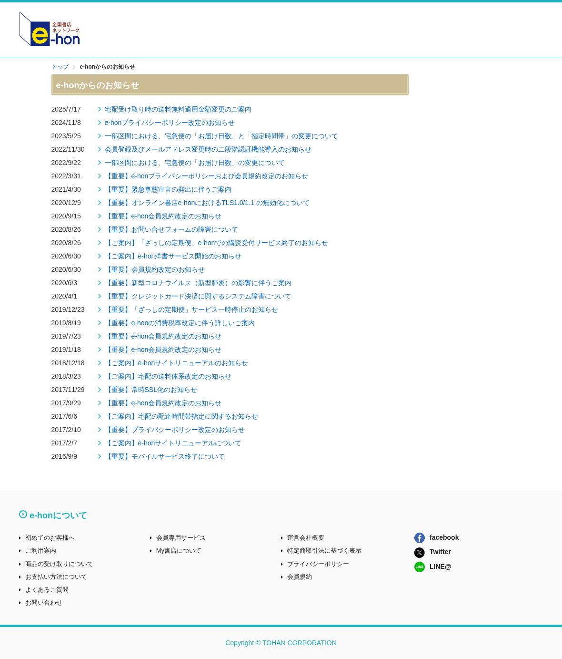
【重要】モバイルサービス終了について (165, 456)
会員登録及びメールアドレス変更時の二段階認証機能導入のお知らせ (208, 149)
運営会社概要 (305, 537)
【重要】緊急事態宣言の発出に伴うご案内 (168, 189)
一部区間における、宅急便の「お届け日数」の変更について (195, 162)
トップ (60, 66)
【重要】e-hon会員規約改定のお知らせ (163, 216)
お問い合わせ (43, 602)
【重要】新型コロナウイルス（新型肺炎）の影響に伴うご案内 (198, 283)
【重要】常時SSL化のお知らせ (151, 389)
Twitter (432, 552)
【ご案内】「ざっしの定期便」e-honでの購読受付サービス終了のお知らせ (217, 243)
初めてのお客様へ (50, 537)
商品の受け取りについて (59, 563)
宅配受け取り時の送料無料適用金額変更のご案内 (178, 109)
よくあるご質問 (47, 589)
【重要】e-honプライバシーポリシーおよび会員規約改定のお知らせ (207, 176)
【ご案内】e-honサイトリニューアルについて (173, 443)
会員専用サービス (181, 537)
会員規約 (299, 576)
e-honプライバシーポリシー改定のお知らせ (170, 122)
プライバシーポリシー (318, 563)
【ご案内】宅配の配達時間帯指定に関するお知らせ (181, 416)
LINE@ (433, 566)
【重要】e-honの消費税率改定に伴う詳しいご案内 (180, 323)
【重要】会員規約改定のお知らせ (155, 269)
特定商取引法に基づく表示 (324, 550)
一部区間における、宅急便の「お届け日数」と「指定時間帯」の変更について (221, 136)
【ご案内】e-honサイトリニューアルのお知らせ (177, 363)
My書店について (178, 550)
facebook (436, 537)
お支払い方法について (56, 576)
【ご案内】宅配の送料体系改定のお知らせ (168, 376)
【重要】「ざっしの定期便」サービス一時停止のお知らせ (191, 309)
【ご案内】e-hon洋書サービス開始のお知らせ (173, 256)
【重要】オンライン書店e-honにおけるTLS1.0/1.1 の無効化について (207, 202)
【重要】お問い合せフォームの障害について (171, 229)
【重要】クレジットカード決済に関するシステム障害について (198, 296)
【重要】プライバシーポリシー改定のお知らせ (175, 429)
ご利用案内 (40, 550)
